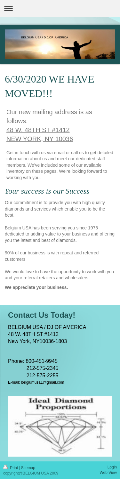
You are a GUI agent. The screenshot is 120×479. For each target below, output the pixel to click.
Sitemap (28, 468)
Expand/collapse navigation (60, 8)
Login (112, 467)
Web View (108, 472)
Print (11, 468)
